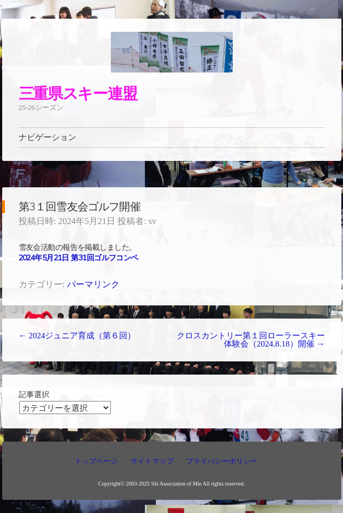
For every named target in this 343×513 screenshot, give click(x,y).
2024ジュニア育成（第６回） (77, 335)
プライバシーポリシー (221, 461)
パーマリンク (93, 284)
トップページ (96, 461)
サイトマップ (152, 461)
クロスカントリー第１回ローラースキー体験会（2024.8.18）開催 (251, 339)
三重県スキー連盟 (78, 93)
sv (152, 221)
